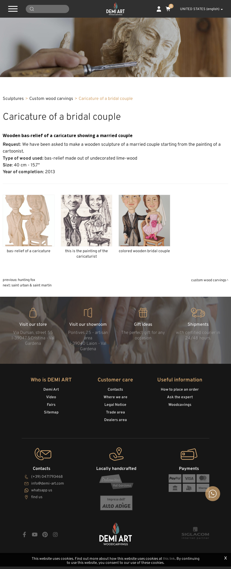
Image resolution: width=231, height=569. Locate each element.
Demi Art (51, 394)
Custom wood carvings (51, 104)
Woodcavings (179, 409)
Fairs (51, 409)
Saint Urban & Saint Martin (31, 291)
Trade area (115, 417)
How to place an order (180, 394)
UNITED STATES (198, 9)
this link (168, 559)
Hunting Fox (26, 285)
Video (51, 401)
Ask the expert (180, 401)
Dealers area (115, 424)
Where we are (115, 401)
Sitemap (51, 417)
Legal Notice (115, 409)
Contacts (115, 394)
